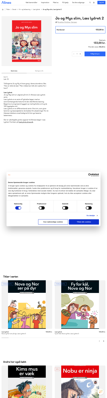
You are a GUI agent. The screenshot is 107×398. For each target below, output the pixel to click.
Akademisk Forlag (15, 337)
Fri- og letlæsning (24, 9)
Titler (8, 9)
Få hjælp (65, 2)
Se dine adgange (78, 2)
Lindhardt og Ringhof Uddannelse (27, 335)
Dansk (14, 9)
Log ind (101, 2)
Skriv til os (68, 324)
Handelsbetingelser (86, 392)
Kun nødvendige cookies (53, 222)
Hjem (3, 9)
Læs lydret (36, 9)
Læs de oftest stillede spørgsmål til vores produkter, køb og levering (25, 374)
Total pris (102, 40)
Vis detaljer (91, 215)
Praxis (25, 337)
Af (56, 22)
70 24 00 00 (69, 370)
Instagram (85, 382)
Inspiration (45, 2)
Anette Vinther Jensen (67, 22)
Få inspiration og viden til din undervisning (75, 335)
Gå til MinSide (65, 351)
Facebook (90, 382)
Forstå (30, 340)
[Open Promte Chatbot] (100, 391)
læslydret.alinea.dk (26, 122)
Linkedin (100, 382)
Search (90, 2)
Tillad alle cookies (84, 222)
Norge (7, 340)
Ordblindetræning (18, 340)
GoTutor (31, 337)
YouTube (95, 382)
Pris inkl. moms (93, 47)
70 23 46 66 (14, 357)
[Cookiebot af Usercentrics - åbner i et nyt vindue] (90, 175)
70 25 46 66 (69, 319)
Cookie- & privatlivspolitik (71, 392)
